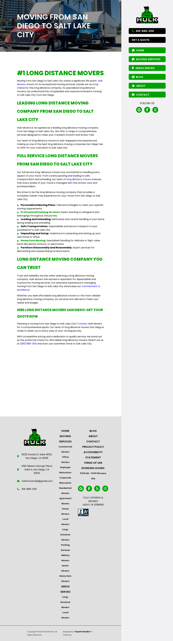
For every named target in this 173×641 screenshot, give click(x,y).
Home (65, 431)
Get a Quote (140, 40)
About (93, 436)
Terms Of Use (93, 463)
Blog (93, 431)
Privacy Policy (93, 447)
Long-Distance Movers (65, 534)
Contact (93, 441)
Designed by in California (78, 633)
